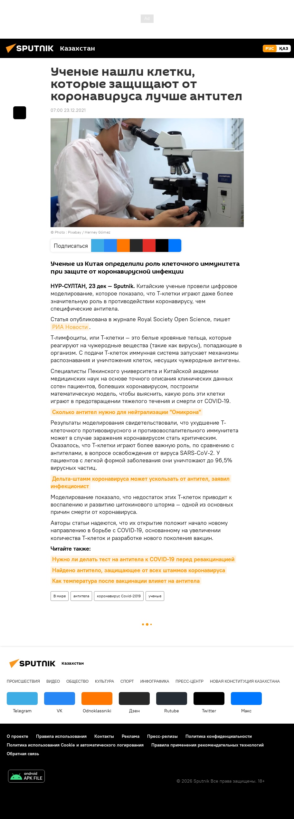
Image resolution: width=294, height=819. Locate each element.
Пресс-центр (189, 681)
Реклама (130, 736)
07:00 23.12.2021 (68, 110)
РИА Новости (70, 327)
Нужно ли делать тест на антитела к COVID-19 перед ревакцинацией (143, 559)
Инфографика (154, 681)
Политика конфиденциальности (218, 736)
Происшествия (23, 681)
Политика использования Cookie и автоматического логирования (75, 745)
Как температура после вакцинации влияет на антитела (126, 580)
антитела (81, 595)
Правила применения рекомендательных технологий (207, 745)
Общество (77, 681)
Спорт (127, 681)
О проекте (17, 736)
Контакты (104, 736)
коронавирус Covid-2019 (119, 595)
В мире (59, 595)
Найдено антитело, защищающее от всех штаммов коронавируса (138, 570)
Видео (53, 681)
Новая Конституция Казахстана (245, 681)
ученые (154, 595)
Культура (104, 681)
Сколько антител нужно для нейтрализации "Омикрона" (126, 412)
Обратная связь (23, 753)
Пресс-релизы (162, 736)
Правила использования (61, 736)
